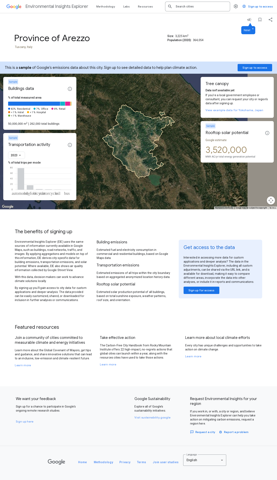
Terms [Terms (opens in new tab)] (272, 207)
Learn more (23, 365)
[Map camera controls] (271, 200)
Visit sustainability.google (152, 417)
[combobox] (201, 6)
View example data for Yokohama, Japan (234, 110)
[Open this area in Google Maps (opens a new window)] (7, 206)
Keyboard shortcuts (224, 208)
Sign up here (25, 421)
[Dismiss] (253, 29)
